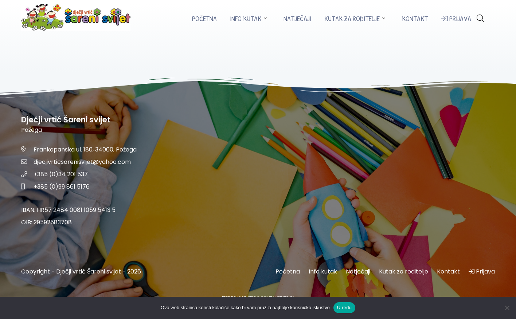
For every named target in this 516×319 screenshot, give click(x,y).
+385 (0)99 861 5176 (62, 186)
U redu (344, 307)
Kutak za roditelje (352, 18)
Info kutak (245, 18)
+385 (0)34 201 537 (61, 174)
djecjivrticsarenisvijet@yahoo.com (82, 162)
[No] (507, 307)
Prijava (456, 18)
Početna (204, 18)
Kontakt (415, 18)
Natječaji (297, 18)
